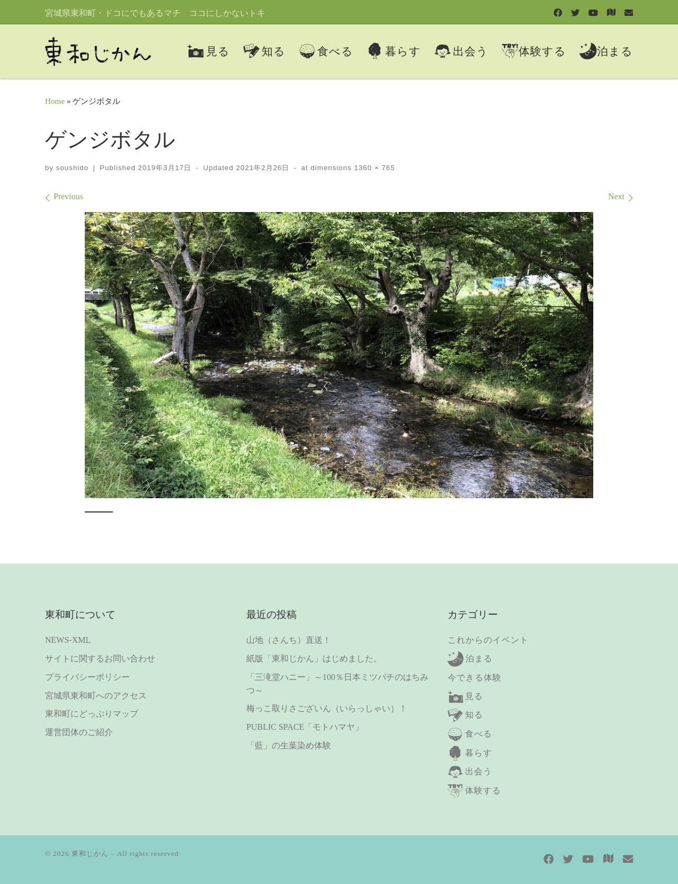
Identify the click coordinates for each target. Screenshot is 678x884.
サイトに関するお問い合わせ (100, 658)
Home (55, 100)
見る (474, 696)
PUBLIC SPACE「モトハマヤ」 (304, 726)
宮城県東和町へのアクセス (96, 695)
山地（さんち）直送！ (288, 639)
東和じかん (90, 854)
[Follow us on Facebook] (558, 12)
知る (474, 714)
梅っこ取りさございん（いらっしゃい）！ (326, 708)
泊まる (479, 658)
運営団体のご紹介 (79, 732)
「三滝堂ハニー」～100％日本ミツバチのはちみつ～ (337, 684)
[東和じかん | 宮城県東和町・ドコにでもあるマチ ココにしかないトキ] (98, 49)
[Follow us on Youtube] (593, 12)
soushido (72, 168)
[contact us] (629, 12)
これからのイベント (488, 639)
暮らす (478, 752)
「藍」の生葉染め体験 (288, 745)
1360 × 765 (373, 168)
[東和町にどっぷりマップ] (611, 12)
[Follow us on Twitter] (575, 12)
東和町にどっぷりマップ (91, 713)
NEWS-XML (68, 639)
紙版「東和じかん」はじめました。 (314, 658)
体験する (483, 790)
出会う (478, 771)
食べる (478, 733)
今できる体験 (475, 677)
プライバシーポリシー (87, 677)
